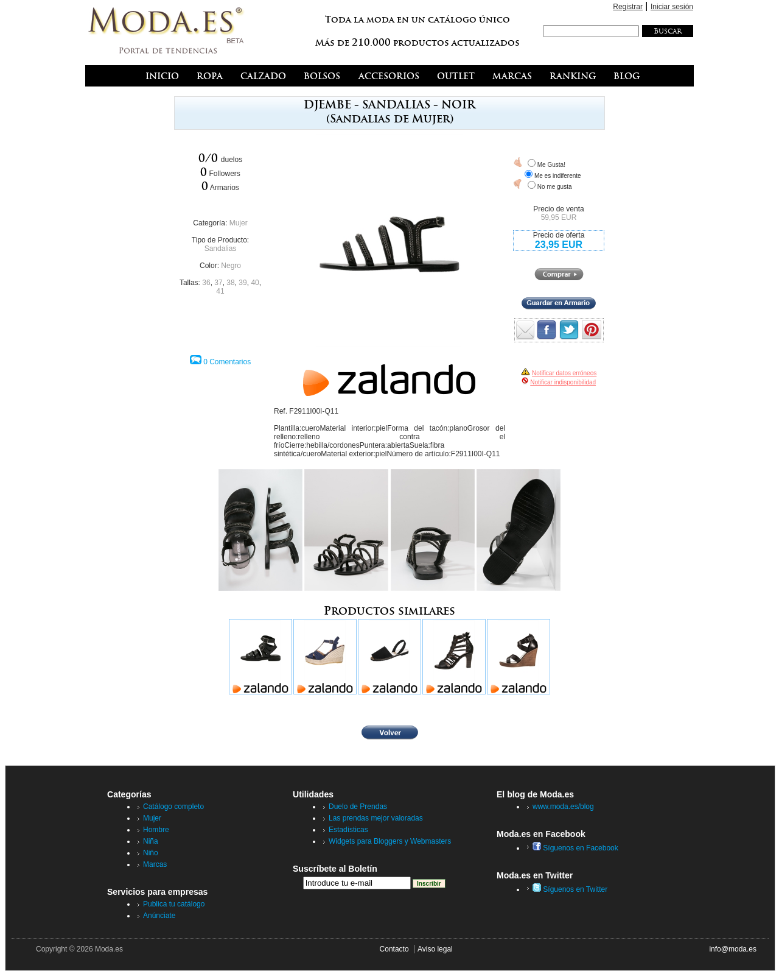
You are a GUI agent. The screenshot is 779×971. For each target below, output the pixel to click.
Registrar (628, 6)
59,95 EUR (559, 217)
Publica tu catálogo (173, 904)
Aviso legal (435, 949)
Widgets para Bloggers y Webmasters (390, 841)
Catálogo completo (173, 806)
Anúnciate (159, 915)
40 (255, 282)
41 (220, 291)
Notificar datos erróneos (564, 373)
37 (218, 282)
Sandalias (220, 248)
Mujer (238, 223)
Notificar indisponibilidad (563, 382)
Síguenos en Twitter (570, 889)
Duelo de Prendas (358, 806)
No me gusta (554, 186)
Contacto (394, 949)
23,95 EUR (558, 244)
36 (206, 282)
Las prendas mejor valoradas (376, 818)
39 (242, 282)
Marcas (155, 864)
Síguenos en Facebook (575, 848)
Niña (150, 841)
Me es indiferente (557, 175)
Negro (231, 265)
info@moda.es (732, 949)
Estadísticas (348, 829)
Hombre (156, 829)
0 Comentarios (227, 362)
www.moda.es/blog (563, 806)
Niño (150, 853)
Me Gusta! (551, 164)
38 (230, 282)
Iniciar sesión (672, 6)
